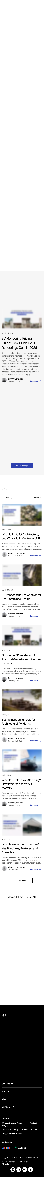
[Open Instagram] (12, 1169)
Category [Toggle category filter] (8, 498)
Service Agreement (8, 1162)
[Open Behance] (24, 1169)
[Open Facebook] (30, 1169)
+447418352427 (9, 1129)
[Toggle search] (4, 491)
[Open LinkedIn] (18, 1169)
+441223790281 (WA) (28, 1129)
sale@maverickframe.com (12, 1133)
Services (6, 1083)
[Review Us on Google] (8, 1148)
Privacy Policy (7, 1164)
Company (6, 1107)
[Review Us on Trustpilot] (20, 1148)
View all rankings (22, 466)
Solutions (6, 1091)
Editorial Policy (24, 1162)
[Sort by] (38, 498)
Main (4, 1099)
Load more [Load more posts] (22, 881)
